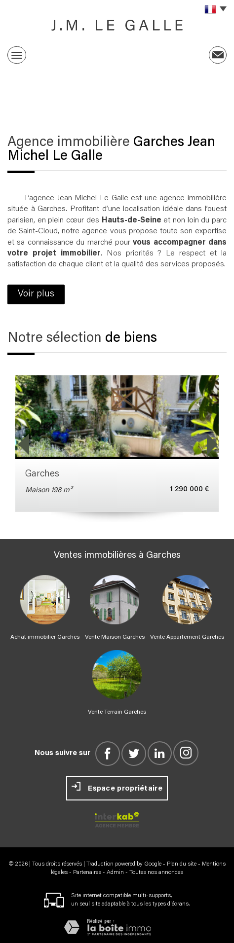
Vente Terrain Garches (117, 712)
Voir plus (36, 294)
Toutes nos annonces (156, 872)
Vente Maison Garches (115, 637)
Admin (115, 872)
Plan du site (181, 864)
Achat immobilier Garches (44, 637)
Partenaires (87, 872)
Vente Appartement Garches (187, 637)
